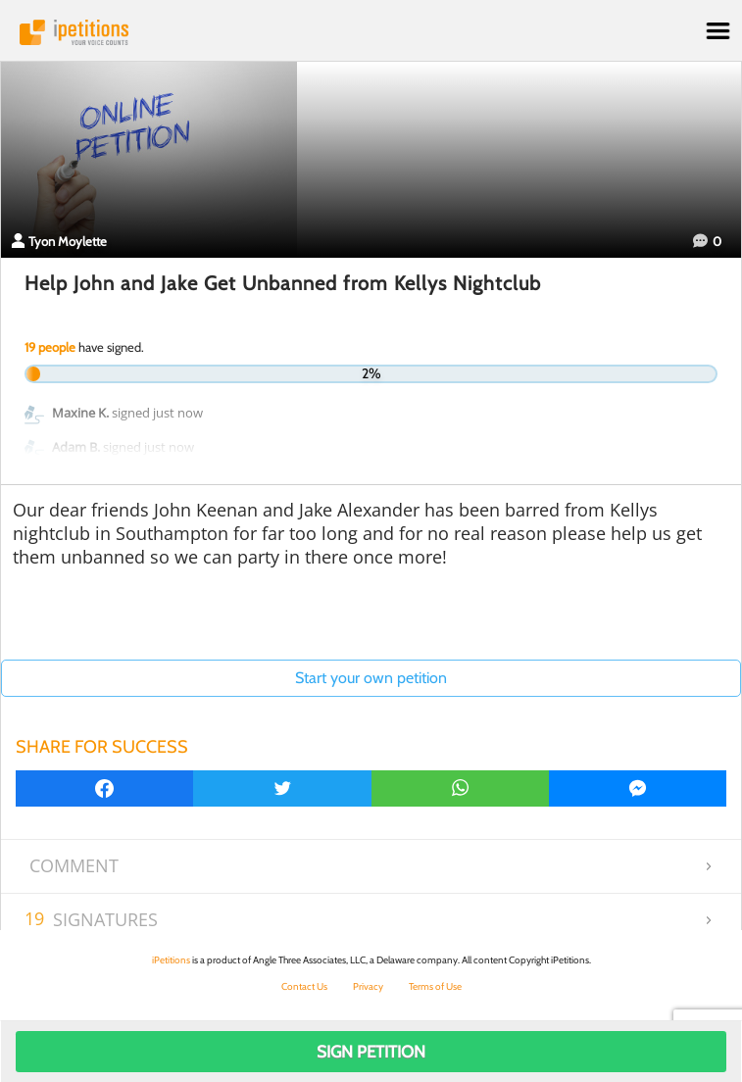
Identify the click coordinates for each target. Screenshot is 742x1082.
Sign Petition (371, 1051)
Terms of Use (435, 986)
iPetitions (371, 32)
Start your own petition (371, 677)
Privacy (368, 986)
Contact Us (304, 986)
